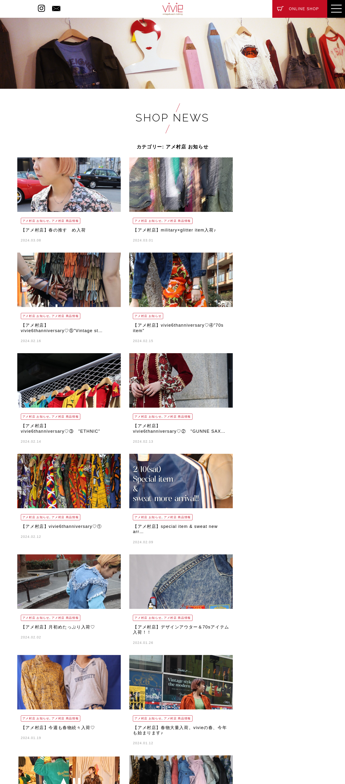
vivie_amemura (148, 731)
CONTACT (200, 747)
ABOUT (141, 747)
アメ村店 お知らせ (35, 221)
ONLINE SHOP (304, 9)
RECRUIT (169, 747)
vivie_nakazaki (209, 731)
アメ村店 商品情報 (65, 221)
